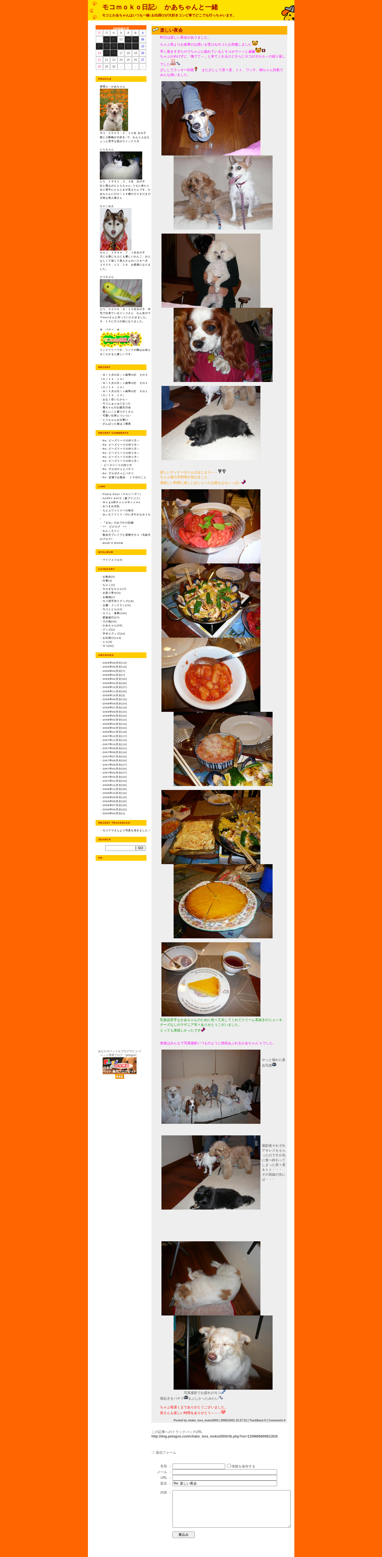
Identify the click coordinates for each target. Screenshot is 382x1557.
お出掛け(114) (112, 638)
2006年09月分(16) (115, 797)
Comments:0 (277, 1420)
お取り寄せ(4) (112, 592)
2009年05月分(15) (115, 666)
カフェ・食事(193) (115, 613)
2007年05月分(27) (115, 764)
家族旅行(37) (111, 617)
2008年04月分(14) (115, 719)
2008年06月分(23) (115, 711)
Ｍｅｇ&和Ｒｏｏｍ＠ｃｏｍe (122, 502)
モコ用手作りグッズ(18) (118, 601)
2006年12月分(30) (115, 785)
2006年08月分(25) (115, 801)
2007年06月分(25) (115, 760)
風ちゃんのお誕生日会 (117, 407)
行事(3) (107, 580)
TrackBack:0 (257, 1420)
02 (113, 39)
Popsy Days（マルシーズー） (123, 494)
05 (135, 39)
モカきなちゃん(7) (114, 589)
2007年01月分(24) (115, 780)
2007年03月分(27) (115, 772)
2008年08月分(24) (115, 703)
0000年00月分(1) (114, 813)
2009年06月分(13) (115, 662)
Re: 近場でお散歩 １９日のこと (124, 477)
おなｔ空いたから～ (115, 399)
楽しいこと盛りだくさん (118, 411)
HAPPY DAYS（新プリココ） (122, 498)
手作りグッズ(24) (114, 633)
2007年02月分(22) (115, 777)
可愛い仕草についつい (117, 415)
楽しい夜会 (171, 30)
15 (106, 52)
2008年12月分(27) (115, 687)
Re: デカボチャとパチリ (118, 469)
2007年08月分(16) (115, 752)
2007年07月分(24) (115, 756)
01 (106, 39)
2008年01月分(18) (115, 732)
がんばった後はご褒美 (117, 423)
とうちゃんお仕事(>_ (116, 419)
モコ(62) (108, 645)
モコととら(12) (112, 609)
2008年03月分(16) (115, 724)
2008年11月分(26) (115, 691)
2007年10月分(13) (115, 744)
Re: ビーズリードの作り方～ (121, 440)
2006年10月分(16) (115, 793)
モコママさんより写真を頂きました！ (127, 830)
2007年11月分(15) (115, 740)
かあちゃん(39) (112, 625)
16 (113, 52)
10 (120, 46)
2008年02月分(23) (115, 728)
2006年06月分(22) (115, 809)
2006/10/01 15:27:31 (234, 1420)
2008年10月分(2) (114, 695)
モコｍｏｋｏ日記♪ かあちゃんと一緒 (160, 7)
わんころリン (111, 530)
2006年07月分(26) (115, 805)
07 (99, 46)
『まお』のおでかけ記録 (118, 522)
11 (128, 46)
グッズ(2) (109, 629)
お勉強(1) (109, 597)
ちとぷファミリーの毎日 (118, 510)
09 (113, 46)
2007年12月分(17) (115, 736)
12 (135, 46)
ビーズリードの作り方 (117, 465)
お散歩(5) (109, 576)
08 (106, 46)
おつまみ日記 (111, 506)
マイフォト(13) (112, 559)
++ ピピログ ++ (115, 526)
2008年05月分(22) (115, 715)
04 (128, 39)
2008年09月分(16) (115, 699)
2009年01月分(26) (115, 683)
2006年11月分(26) (115, 789)
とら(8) (107, 641)
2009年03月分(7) (114, 675)
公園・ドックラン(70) (117, 605)
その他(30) (110, 621)
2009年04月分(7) (114, 671)
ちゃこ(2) (109, 585)
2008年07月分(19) (115, 707)
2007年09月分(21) (115, 748)
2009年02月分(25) (115, 679)
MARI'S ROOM (113, 543)
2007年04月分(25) (115, 768)
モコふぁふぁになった (117, 403)
